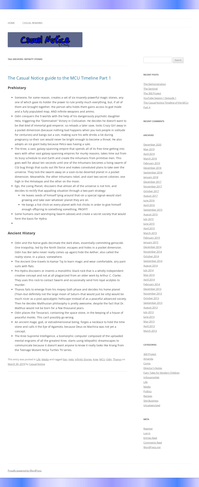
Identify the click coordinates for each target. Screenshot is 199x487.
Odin (109, 359)
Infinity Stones (83, 359)
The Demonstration (154, 84)
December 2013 (152, 289)
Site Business (150, 400)
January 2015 (150, 242)
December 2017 (152, 182)
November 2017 (152, 186)
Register (148, 428)
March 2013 (150, 331)
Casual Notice (37, 364)
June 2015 (148, 223)
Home (11, 23)
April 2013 (149, 326)
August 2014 (150, 265)
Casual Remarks (33, 23)
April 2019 (149, 154)
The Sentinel (150, 88)
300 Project (149, 354)
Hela (71, 359)
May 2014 (148, 275)
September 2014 (152, 261)
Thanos (117, 359)
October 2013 (151, 298)
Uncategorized (151, 405)
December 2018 (152, 168)
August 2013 (150, 307)
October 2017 (151, 191)
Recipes (147, 396)
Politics (147, 391)
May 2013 (148, 321)
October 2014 (151, 256)
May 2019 (148, 149)
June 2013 (148, 317)
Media (45, 359)
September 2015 (152, 209)
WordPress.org (152, 447)
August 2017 (150, 196)
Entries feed (150, 438)
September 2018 (152, 172)
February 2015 (151, 237)
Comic (147, 363)
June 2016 (148, 200)
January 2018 (150, 177)
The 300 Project (152, 93)
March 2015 (150, 233)
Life (38, 359)
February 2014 (151, 284)
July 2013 (148, 312)
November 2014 (152, 251)
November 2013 (152, 293)
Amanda (148, 358)
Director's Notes (152, 368)
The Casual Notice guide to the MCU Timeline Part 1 (59, 78)
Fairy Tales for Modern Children (161, 372)
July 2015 (148, 219)
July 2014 (148, 270)
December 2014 (152, 247)
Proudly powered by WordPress (25, 470)
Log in (146, 433)
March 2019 (150, 158)
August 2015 (150, 214)
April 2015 (149, 228)
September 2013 (152, 303)
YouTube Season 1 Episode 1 (159, 98)
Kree (95, 359)
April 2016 (149, 205)
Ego (65, 359)
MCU (102, 359)
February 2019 (151, 163)
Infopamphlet (151, 377)
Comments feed (152, 442)
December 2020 (152, 144)
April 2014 (149, 279)
